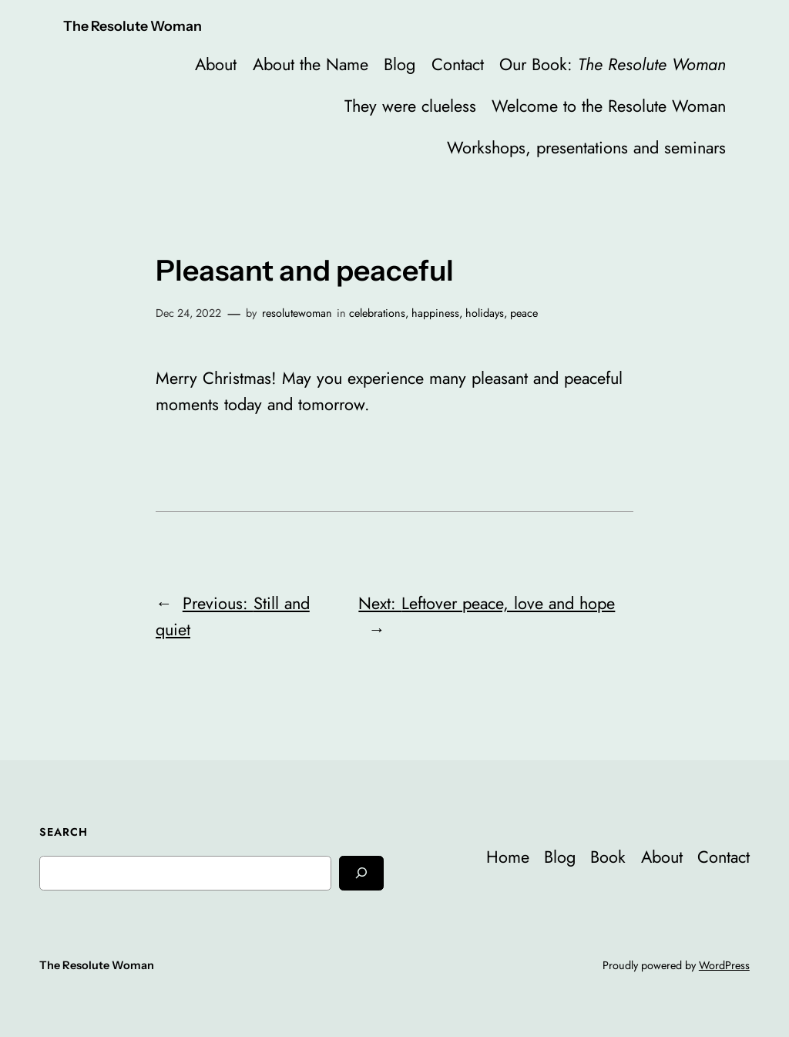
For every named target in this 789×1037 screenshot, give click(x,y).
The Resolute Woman (132, 26)
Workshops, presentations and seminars (586, 148)
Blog (399, 64)
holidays (484, 313)
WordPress (724, 965)
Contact (457, 64)
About (216, 64)
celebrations (377, 313)
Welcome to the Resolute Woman (609, 106)
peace (524, 313)
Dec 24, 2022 (188, 313)
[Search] (361, 873)
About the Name (310, 64)
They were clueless (410, 106)
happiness (435, 313)
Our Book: (612, 64)
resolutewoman (297, 313)
